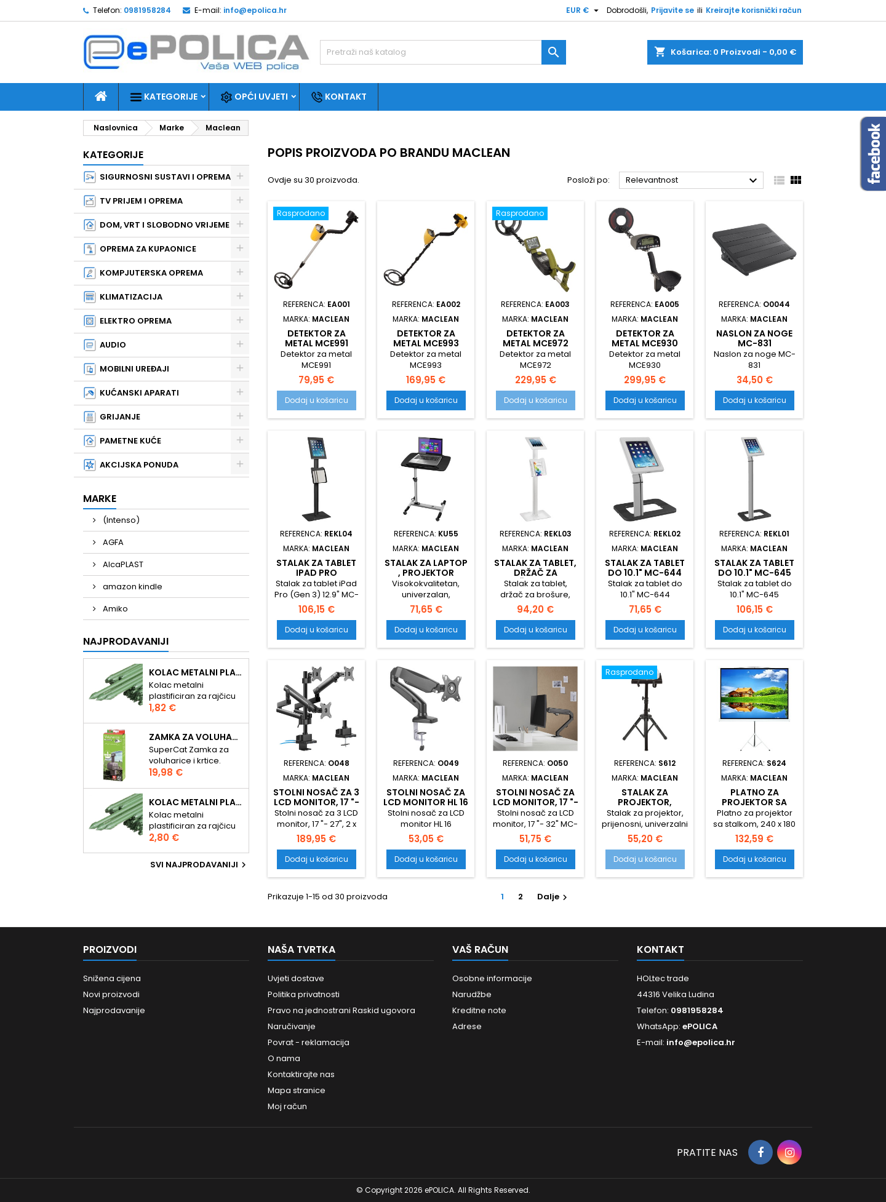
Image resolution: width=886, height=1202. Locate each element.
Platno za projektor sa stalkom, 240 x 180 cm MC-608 (754, 807)
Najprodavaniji (126, 641)
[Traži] (443, 52)
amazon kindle (131, 586)
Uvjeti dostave (296, 978)
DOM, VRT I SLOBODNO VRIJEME (156, 225)
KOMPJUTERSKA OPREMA (143, 273)
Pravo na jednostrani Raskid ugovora (341, 1010)
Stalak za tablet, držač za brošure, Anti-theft (535, 578)
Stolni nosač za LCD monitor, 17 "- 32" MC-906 (535, 802)
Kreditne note (479, 1010)
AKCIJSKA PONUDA (131, 465)
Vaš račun (480, 949)
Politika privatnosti (304, 994)
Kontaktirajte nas (301, 1074)
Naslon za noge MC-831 (754, 338)
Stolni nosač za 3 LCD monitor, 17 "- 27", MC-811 (316, 802)
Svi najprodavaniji (199, 864)
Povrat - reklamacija (308, 1042)
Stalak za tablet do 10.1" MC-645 (754, 568)
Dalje (553, 896)
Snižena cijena (112, 978)
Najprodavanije (114, 1010)
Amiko (114, 609)
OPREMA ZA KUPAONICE (140, 249)
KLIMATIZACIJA (123, 297)
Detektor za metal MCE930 (645, 338)
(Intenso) (120, 520)
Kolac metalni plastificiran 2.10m (196, 802)
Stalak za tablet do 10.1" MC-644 (645, 568)
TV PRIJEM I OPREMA (133, 201)
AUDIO (105, 345)
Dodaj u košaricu (316, 400)
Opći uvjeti (254, 96)
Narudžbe (472, 994)
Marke (99, 499)
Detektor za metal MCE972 (536, 338)
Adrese (467, 1026)
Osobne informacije (492, 978)
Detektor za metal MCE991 (316, 338)
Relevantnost (693, 180)
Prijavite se (672, 10)
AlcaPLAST (122, 564)
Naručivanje (292, 1026)
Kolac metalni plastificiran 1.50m (196, 672)
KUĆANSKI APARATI (131, 393)
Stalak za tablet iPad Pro (316, 568)
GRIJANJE (112, 417)
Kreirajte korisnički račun (754, 10)
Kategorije (164, 96)
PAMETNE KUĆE (122, 441)
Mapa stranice (296, 1090)
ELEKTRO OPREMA (128, 321)
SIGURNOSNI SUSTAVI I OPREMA (157, 177)
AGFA (112, 542)
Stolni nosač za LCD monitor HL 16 (425, 797)
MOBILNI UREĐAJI (126, 369)
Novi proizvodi (111, 994)
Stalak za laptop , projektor (426, 568)
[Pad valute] (584, 10)
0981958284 (147, 10)
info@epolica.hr (255, 10)
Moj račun (287, 1106)
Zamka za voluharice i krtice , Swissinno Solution (196, 737)
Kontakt (339, 96)
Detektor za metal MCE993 (426, 338)
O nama (284, 1058)
